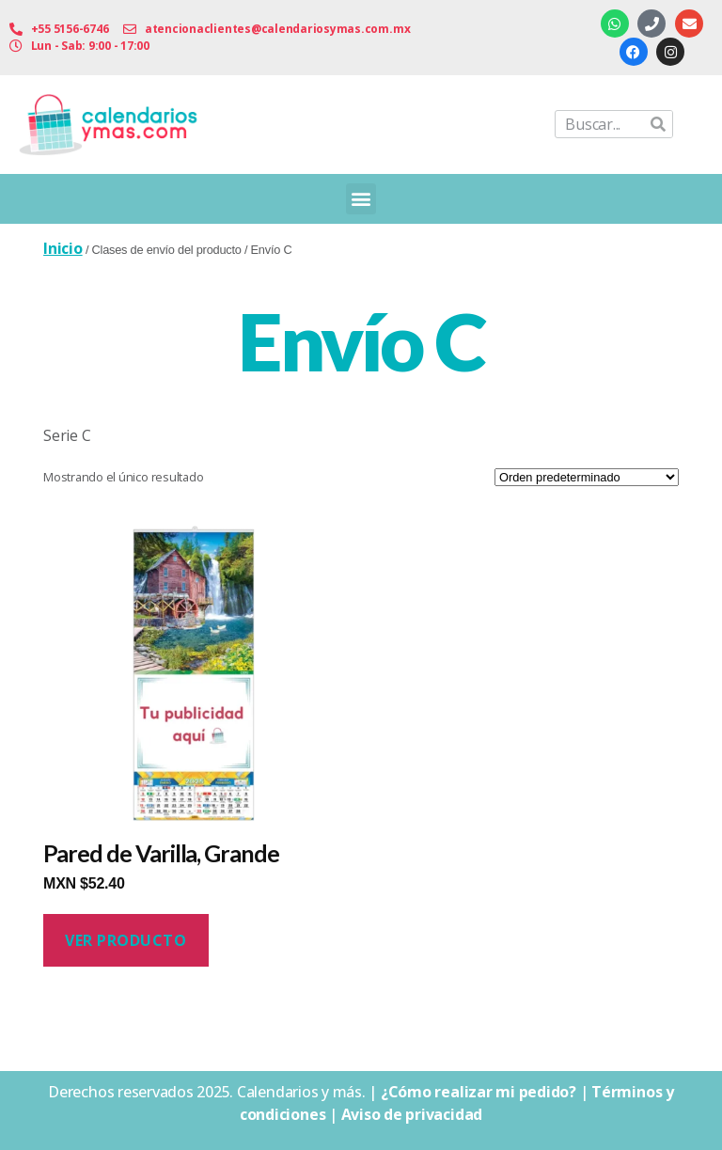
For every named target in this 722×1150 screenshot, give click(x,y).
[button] (361, 198)
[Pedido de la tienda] (586, 477)
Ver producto (125, 940)
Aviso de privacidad (411, 1114)
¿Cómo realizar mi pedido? (478, 1091)
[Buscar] (658, 124)
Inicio (63, 248)
